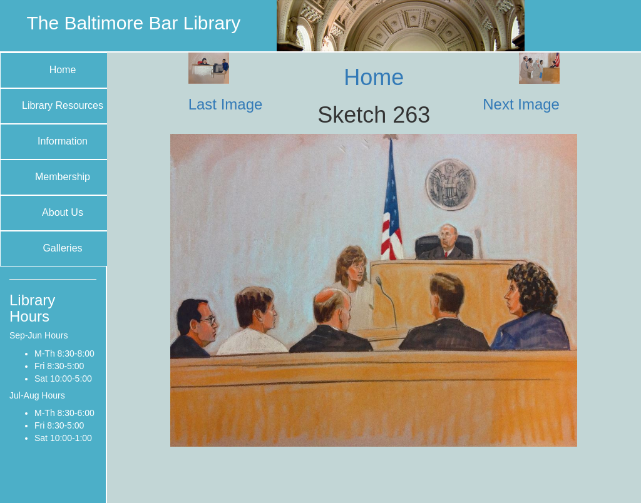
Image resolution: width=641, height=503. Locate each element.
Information (63, 141)
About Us (62, 212)
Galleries (62, 248)
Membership (62, 176)
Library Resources (62, 105)
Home (62, 69)
